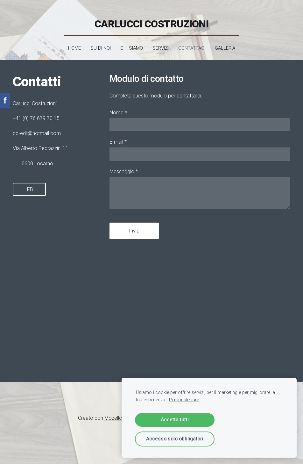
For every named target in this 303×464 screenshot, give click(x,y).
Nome (118, 109)
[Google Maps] (55, 305)
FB (29, 186)
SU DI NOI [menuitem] (100, 45)
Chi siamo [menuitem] (131, 45)
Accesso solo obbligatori (174, 439)
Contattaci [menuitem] (191, 45)
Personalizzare (184, 400)
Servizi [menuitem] (160, 45)
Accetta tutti (175, 420)
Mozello (113, 415)
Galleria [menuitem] (225, 45)
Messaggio (123, 168)
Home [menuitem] (74, 45)
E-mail (118, 139)
